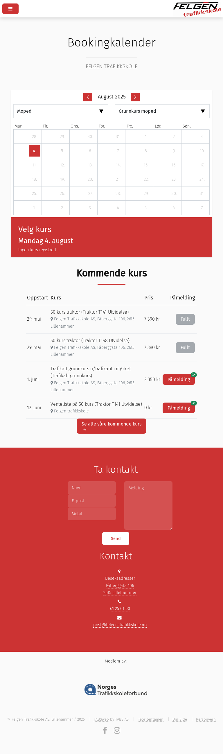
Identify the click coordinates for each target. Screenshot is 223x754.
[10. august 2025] (202, 151)
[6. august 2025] (90, 151)
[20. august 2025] (90, 179)
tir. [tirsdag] (45, 126)
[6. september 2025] (174, 208)
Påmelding (181, 378)
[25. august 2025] (35, 193)
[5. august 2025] (62, 151)
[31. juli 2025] (118, 136)
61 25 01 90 (120, 608)
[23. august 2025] (174, 179)
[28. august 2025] (118, 193)
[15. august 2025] (146, 165)
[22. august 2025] (146, 179)
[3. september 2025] (90, 208)
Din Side (179, 719)
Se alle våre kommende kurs (111, 426)
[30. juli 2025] (90, 136)
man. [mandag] (19, 126)
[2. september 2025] (62, 208)
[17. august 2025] (202, 165)
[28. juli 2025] (35, 136)
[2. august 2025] (174, 136)
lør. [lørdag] (158, 126)
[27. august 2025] (90, 193)
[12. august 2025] (62, 165)
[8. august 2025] (146, 151)
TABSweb (101, 719)
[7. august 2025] (118, 151)
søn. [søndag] (187, 126)
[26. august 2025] (62, 193)
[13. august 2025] (90, 165)
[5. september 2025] (146, 208)
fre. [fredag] (130, 126)
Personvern (206, 719)
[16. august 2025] (174, 165)
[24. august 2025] (202, 179)
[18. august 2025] (35, 179)
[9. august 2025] (174, 151)
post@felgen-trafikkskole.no (120, 624)
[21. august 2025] (118, 179)
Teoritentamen (150, 719)
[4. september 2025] (118, 208)
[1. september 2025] (35, 208)
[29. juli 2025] (62, 136)
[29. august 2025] (146, 193)
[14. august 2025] (118, 165)
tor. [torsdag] (102, 126)
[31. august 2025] (202, 193)
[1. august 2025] (146, 136)
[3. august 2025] (202, 136)
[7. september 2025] (202, 208)
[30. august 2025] (174, 193)
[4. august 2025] (35, 151)
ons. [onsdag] (75, 126)
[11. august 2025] (35, 165)
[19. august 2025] (62, 179)
